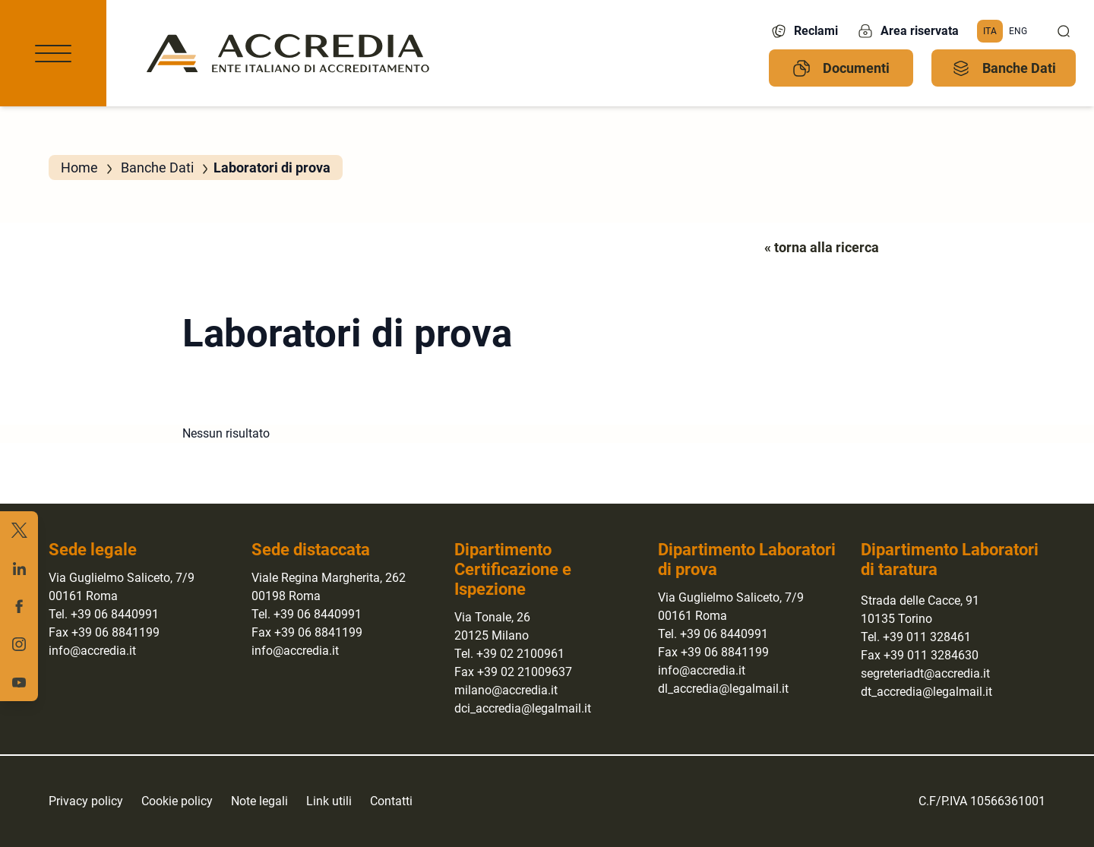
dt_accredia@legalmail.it (926, 691)
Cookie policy (177, 801)
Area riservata (907, 31)
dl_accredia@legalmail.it (723, 688)
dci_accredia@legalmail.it (522, 708)
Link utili (329, 801)
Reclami (804, 31)
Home (79, 167)
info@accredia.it (92, 650)
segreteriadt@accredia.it (925, 673)
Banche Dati (1004, 68)
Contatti (391, 801)
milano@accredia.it (506, 690)
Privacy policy (86, 801)
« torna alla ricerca (821, 247)
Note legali (259, 801)
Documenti (841, 68)
